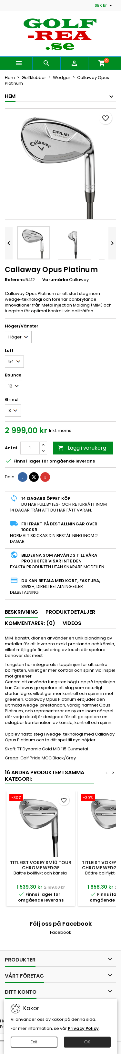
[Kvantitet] (30, 448)
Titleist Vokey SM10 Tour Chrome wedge (40, 865)
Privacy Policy (83, 1028)
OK (87, 1042)
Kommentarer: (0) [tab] (30, 623)
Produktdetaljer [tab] (70, 612)
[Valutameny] (104, 5)
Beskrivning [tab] (21, 612)
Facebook (60, 932)
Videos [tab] (72, 623)
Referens (15, 280)
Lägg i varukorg (82, 448)
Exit (34, 1042)
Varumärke (55, 280)
